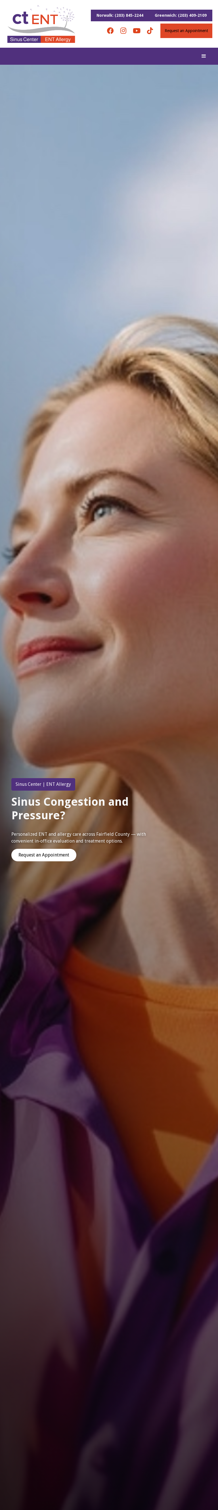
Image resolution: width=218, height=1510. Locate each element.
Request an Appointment (186, 30)
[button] (203, 56)
